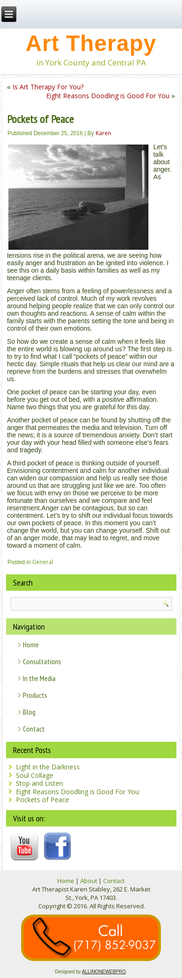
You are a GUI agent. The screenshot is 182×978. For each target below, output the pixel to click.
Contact (34, 728)
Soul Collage (34, 775)
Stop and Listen (39, 783)
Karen (103, 133)
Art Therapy (91, 43)
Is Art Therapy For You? (48, 86)
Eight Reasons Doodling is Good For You (107, 95)
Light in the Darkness (48, 766)
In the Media (39, 678)
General (42, 562)
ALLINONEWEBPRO (104, 971)
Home (31, 644)
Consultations (42, 661)
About (88, 881)
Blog (29, 712)
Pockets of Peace (42, 799)
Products (35, 695)
